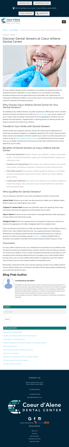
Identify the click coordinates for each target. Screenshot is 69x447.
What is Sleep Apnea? (10, 346)
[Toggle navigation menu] (64, 21)
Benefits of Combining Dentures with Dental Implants (20, 357)
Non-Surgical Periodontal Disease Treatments (18, 350)
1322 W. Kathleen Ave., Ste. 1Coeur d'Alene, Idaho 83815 (34, 383)
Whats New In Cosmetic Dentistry (14, 339)
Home (5, 30)
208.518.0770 (42, 13)
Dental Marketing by (27, 423)
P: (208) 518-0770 (34, 389)
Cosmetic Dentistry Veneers (12, 364)
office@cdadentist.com (34, 397)
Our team (31, 181)
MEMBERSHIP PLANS (42, 3)
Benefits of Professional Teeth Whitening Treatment (20, 336)
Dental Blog (14, 30)
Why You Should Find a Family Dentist (15, 360)
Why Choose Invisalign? (11, 353)
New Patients (34, 436)
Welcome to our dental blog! (12, 332)
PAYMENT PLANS (24, 3)
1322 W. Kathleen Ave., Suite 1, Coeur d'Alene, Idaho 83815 (34, 8)
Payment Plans (34, 441)
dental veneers (42, 114)
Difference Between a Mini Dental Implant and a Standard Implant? (25, 343)
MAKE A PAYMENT (26, 13)
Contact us (37, 236)
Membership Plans (34, 439)
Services (34, 433)
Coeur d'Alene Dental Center (26, 138)
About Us (35, 431)
